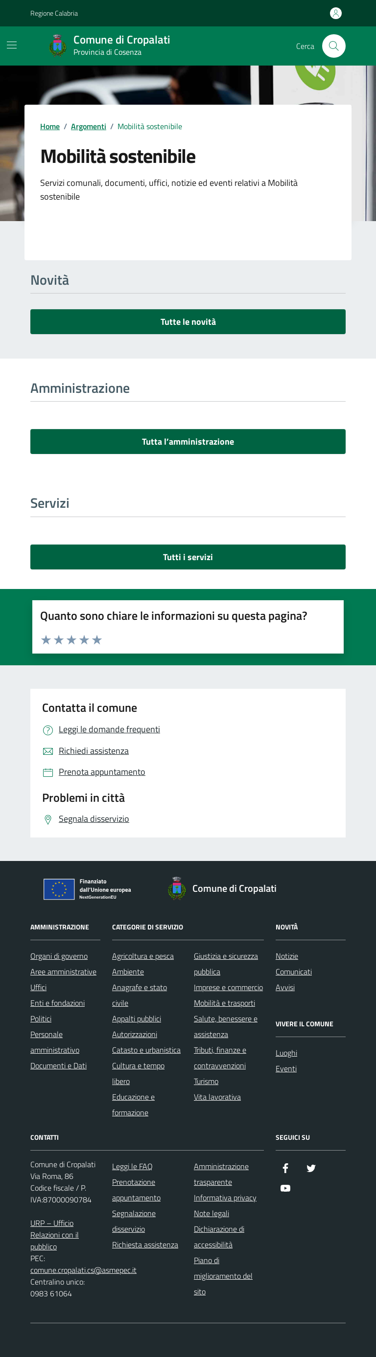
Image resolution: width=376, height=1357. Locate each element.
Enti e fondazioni (57, 1003)
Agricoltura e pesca (143, 956)
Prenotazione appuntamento (136, 1189)
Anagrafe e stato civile (139, 995)
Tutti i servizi (188, 557)
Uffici (38, 987)
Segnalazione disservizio (134, 1221)
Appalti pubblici (136, 1018)
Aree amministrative (63, 971)
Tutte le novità (188, 321)
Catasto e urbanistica (146, 1050)
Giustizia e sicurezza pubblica (226, 963)
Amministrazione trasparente (221, 1174)
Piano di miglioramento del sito (223, 1275)
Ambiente (128, 971)
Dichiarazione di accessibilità (219, 1236)
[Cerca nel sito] (334, 46)
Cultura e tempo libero (138, 1073)
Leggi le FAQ (132, 1166)
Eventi (286, 1068)
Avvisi (285, 987)
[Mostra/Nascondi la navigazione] (12, 45)
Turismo (206, 1081)
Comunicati (294, 971)
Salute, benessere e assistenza (226, 1026)
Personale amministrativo (54, 1042)
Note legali (211, 1213)
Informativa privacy (225, 1197)
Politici (40, 1018)
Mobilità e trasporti (224, 1003)
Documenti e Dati (58, 1065)
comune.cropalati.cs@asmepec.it (83, 1270)
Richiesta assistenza (145, 1244)
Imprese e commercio (228, 987)
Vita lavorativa (217, 1097)
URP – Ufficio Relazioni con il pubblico (54, 1234)
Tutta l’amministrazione (188, 441)
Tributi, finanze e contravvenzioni (220, 1057)
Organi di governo (59, 956)
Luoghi (286, 1053)
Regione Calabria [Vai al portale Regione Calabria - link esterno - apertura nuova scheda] (54, 13)
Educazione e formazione (133, 1104)
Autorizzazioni (134, 1034)
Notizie (287, 956)
